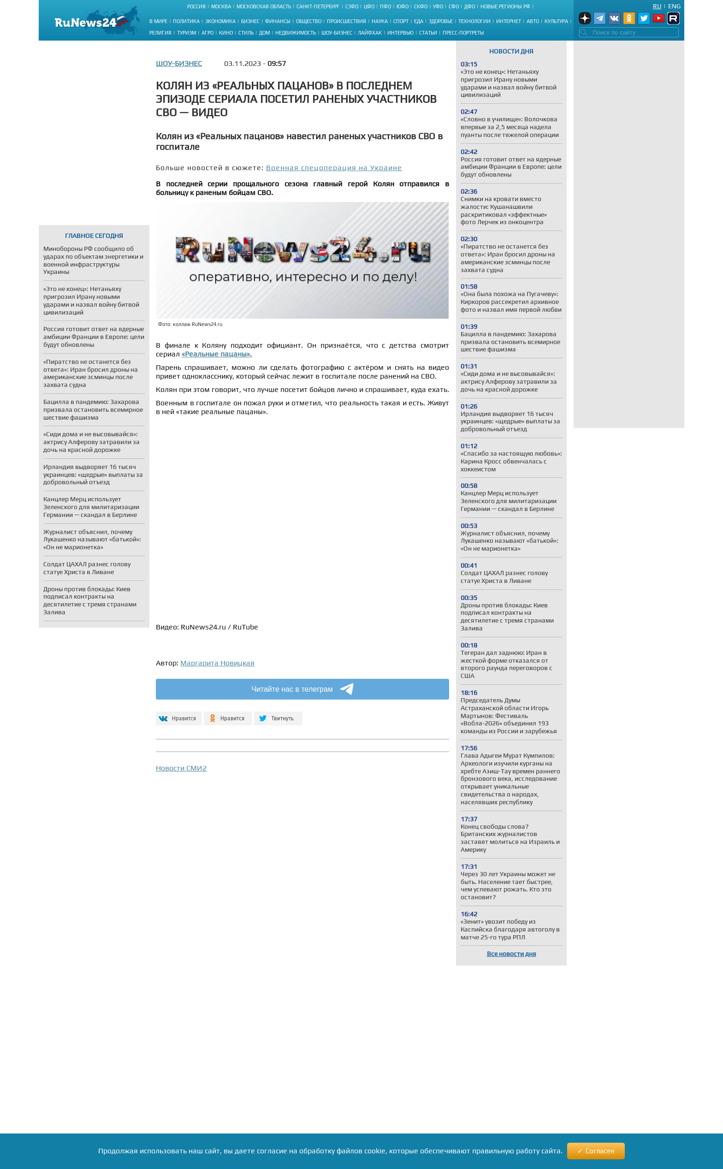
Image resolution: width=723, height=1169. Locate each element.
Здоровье (441, 21)
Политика (186, 21)
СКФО (420, 6)
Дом (264, 33)
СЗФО (351, 6)
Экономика (220, 21)
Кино (226, 33)
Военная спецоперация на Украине (334, 167)
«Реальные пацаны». (217, 354)
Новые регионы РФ (505, 6)
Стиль (246, 33)
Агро (207, 33)
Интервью (400, 33)
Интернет (508, 21)
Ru (657, 6)
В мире (158, 21)
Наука (380, 21)
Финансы (277, 21)
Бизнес (250, 21)
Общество (308, 21)
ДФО (469, 6)
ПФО (385, 6)
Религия (160, 33)
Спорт (401, 21)
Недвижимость (295, 33)
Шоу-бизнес (336, 33)
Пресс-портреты (463, 33)
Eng (674, 6)
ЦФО (369, 6)
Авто (533, 21)
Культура (556, 21)
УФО (438, 6)
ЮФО (403, 6)
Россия (196, 6)
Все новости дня (511, 953)
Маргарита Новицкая (217, 663)
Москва (221, 6)
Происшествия (346, 21)
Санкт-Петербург (318, 6)
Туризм (186, 33)
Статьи (428, 33)
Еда (418, 21)
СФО (454, 6)
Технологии (474, 21)
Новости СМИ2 (181, 768)
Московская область (264, 6)
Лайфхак (370, 33)
